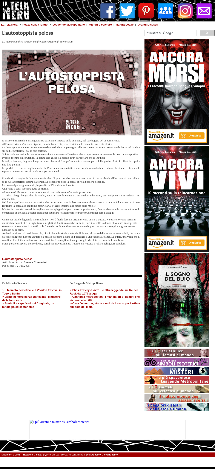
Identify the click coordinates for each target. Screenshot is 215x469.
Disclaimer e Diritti (11, 455)
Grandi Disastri (148, 24)
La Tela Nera (9, 24)
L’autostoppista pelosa (17, 259)
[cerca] (170, 33)
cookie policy (111, 455)
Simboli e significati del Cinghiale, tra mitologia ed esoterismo (28, 305)
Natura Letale (125, 24)
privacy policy (93, 455)
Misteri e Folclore (100, 24)
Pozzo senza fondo (35, 24)
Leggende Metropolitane (68, 24)
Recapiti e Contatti (32, 455)
